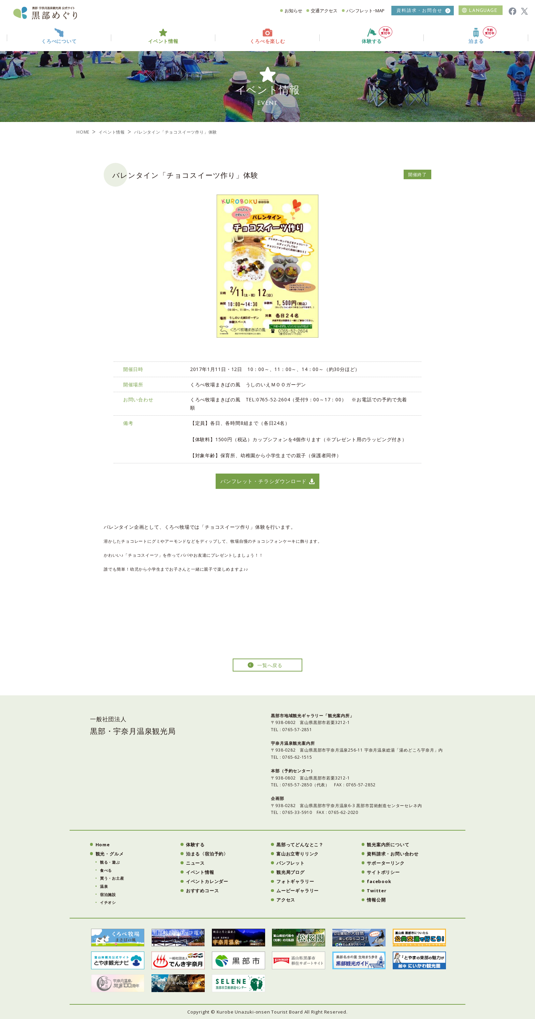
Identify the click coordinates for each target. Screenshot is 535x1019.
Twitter (377, 890)
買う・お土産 (112, 878)
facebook (379, 881)
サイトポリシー (383, 872)
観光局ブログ (290, 872)
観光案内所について (388, 845)
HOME (82, 132)
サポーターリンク (385, 863)
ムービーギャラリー (297, 890)
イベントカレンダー (207, 881)
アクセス (285, 900)
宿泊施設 (108, 894)
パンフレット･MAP (365, 10)
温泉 (104, 886)
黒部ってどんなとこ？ (299, 845)
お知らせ (293, 10)
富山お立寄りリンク (297, 854)
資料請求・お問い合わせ (393, 854)
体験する (377, 35)
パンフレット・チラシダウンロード (263, 481)
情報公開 (376, 900)
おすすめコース (202, 890)
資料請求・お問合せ (419, 10)
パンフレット (290, 863)
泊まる (482, 35)
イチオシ (108, 902)
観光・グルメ (110, 854)
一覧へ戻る (270, 665)
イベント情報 (112, 132)
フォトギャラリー (295, 881)
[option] (267, 266)
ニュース (195, 863)
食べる (106, 870)
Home (103, 845)
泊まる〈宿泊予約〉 (207, 854)
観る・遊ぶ (110, 862)
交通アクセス (324, 10)
